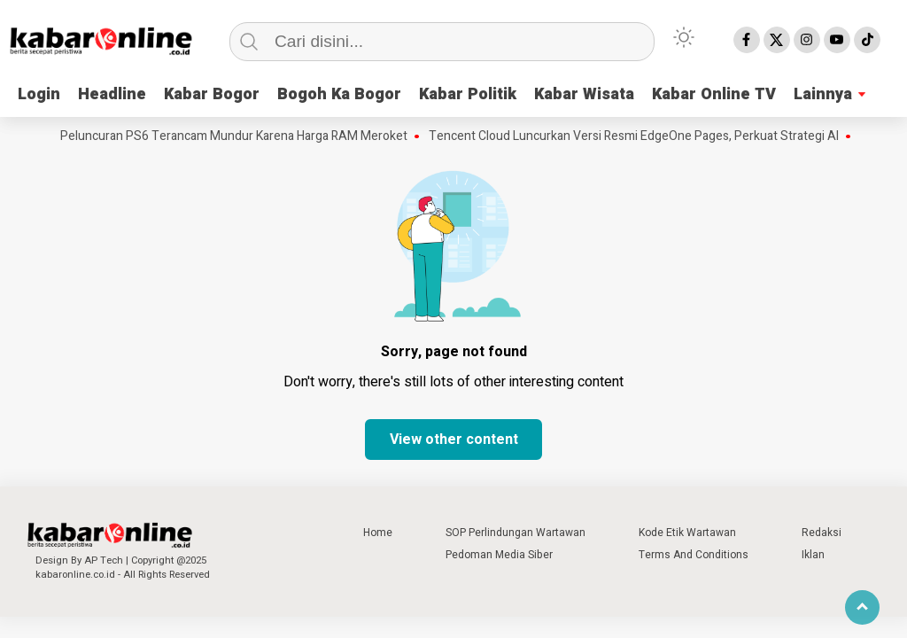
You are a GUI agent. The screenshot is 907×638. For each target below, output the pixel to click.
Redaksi (821, 533)
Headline (112, 94)
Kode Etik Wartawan (687, 533)
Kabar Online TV (714, 94)
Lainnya (823, 94)
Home (377, 533)
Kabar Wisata (584, 94)
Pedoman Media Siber (499, 555)
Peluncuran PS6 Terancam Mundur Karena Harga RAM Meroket (237, 136)
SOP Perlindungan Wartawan (515, 533)
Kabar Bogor (212, 94)
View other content (454, 439)
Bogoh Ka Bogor (339, 94)
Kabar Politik (467, 94)
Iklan (813, 555)
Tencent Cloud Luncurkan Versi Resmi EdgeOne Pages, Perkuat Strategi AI (637, 136)
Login (39, 94)
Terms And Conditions (693, 555)
